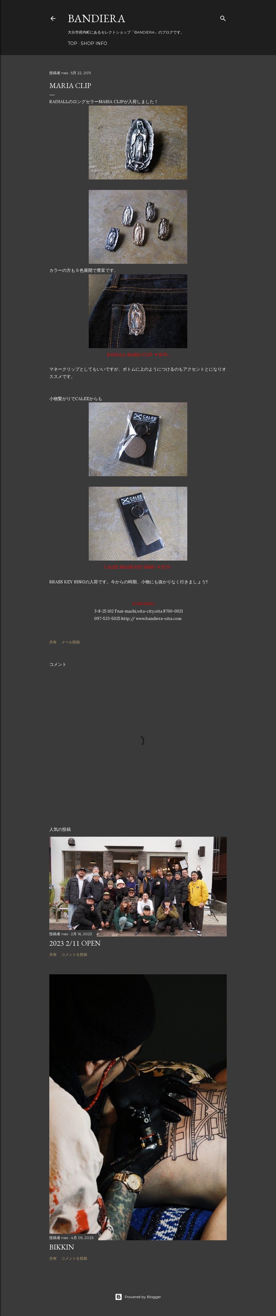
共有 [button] (53, 642)
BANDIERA (96, 18)
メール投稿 (70, 642)
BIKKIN (61, 1247)
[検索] (223, 17)
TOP (72, 43)
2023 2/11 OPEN (75, 943)
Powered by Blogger (138, 1297)
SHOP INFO (94, 43)
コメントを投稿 (74, 954)
